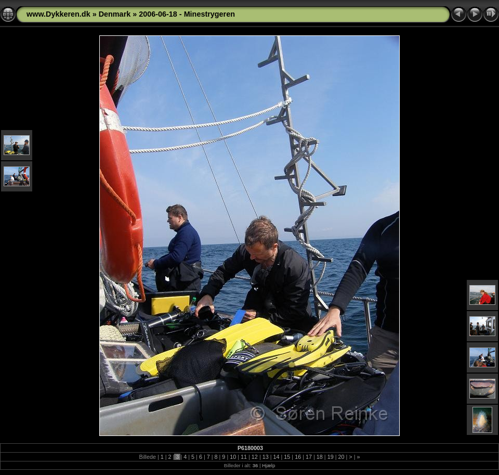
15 (287, 457)
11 (243, 457)
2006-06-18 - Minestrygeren (187, 14)
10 (233, 457)
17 (308, 457)
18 (319, 457)
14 (276, 457)
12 (254, 457)
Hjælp (268, 465)
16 (298, 457)
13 (265, 457)
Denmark (115, 14)
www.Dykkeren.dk (58, 14)
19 (330, 457)
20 (341, 457)
